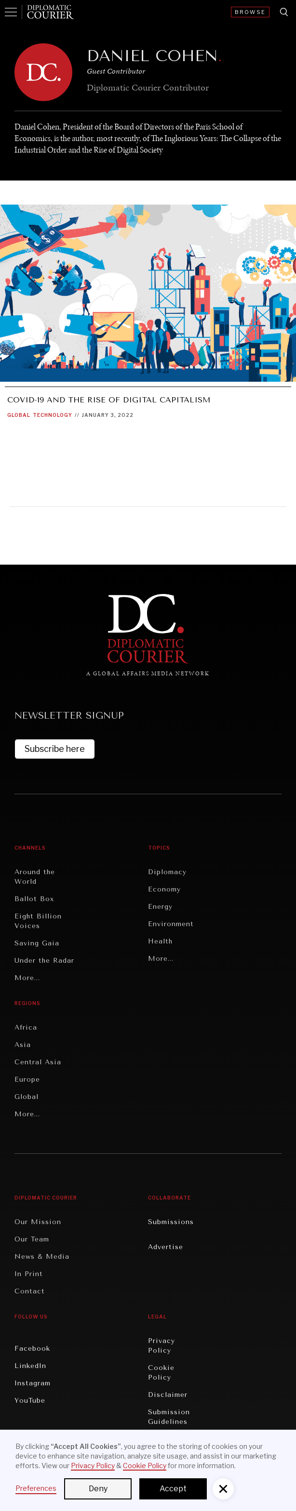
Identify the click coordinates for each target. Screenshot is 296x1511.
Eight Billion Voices (38, 921)
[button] (223, 1488)
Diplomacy (167, 872)
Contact (29, 1291)
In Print (28, 1274)
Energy (160, 907)
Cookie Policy (161, 1373)
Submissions (171, 1222)
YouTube (29, 1400)
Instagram (32, 1383)
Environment (171, 924)
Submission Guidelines (169, 1417)
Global (18, 415)
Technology (52, 415)
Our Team (31, 1239)
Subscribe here (55, 749)
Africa (25, 1027)
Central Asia (37, 1062)
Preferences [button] (35, 1488)
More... (27, 978)
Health (160, 941)
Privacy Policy (161, 1346)
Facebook (32, 1348)
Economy (164, 889)
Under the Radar (44, 960)
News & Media (41, 1257)
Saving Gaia (36, 943)
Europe (27, 1079)
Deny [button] (98, 1488)
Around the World (34, 877)
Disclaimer (168, 1395)
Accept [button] (173, 1488)
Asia (22, 1045)
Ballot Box (34, 899)
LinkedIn (30, 1366)
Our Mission (37, 1222)
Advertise (165, 1247)
